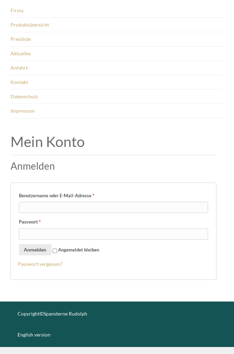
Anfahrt (19, 68)
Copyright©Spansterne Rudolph (52, 314)
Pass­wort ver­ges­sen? (40, 264)
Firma (17, 10)
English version (34, 335)
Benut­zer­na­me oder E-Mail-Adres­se (56, 195)
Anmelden (35, 250)
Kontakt (19, 82)
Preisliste (21, 39)
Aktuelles (21, 53)
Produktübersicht (30, 25)
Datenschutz (24, 96)
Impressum (23, 111)
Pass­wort (30, 222)
